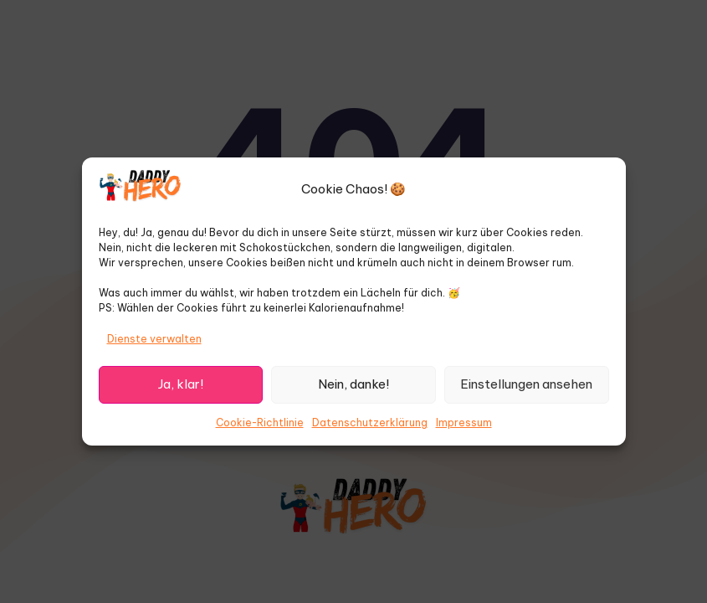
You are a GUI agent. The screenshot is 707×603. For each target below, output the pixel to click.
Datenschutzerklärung (370, 422)
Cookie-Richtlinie (260, 422)
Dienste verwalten (154, 338)
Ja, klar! (180, 384)
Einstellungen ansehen (526, 384)
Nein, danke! (353, 384)
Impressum (464, 422)
